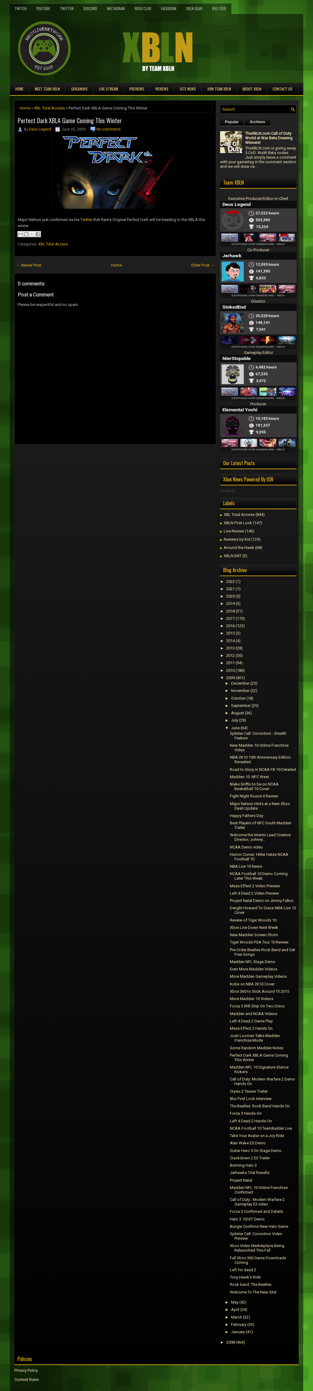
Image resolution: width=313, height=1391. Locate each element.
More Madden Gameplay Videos (258, 976)
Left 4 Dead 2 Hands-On (251, 1121)
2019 (230, 603)
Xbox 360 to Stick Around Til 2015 (259, 991)
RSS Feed (219, 8)
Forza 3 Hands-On (246, 1113)
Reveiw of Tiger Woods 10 (253, 920)
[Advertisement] (85, 458)
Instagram (116, 8)
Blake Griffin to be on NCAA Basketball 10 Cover (254, 786)
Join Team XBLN (219, 88)
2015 (230, 633)
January (238, 1332)
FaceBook (168, 8)
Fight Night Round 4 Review (254, 796)
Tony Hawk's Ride (245, 1277)
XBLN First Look (238, 523)
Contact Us (283, 88)
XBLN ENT (232, 556)
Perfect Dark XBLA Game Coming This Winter (70, 120)
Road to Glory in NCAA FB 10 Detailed (263, 769)
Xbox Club (142, 8)
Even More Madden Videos (253, 969)
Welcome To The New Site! (253, 1292)
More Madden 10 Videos (251, 998)
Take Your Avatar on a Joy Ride (257, 1135)
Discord (90, 8)
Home (19, 88)
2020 (230, 596)
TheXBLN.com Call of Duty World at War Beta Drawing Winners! (269, 138)
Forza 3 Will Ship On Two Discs (257, 1006)
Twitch (20, 8)
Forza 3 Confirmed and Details (256, 1211)
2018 (230, 611)
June (235, 728)
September (241, 705)
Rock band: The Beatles (250, 1284)
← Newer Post (28, 265)
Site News (188, 88)
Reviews (162, 88)
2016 (230, 626)
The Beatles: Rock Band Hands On (260, 1106)
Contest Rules (26, 1379)
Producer (258, 404)
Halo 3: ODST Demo (247, 1219)
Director (258, 301)
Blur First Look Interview (251, 1098)
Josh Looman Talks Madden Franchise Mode (255, 1038)
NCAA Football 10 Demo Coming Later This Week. (259, 876)
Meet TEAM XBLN (47, 88)
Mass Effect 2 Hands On (251, 1028)
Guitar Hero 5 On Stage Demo (256, 1150)
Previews (136, 88)
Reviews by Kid (237, 539)
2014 (230, 640)
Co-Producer (258, 250)
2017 (230, 618)
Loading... (229, 490)
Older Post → (202, 265)
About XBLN (251, 88)
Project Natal (241, 1180)
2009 (230, 677)
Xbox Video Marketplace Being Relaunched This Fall (257, 1248)
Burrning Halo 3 (243, 1165)
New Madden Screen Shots (254, 935)
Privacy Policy (26, 1370)
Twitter (67, 8)
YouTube (43, 8)
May (234, 1302)
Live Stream (108, 88)
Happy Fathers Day (246, 815)
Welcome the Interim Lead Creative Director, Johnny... (260, 837)
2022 (230, 581)
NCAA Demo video (246, 847)
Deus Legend (40, 129)
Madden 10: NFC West (249, 777)
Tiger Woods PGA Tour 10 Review (259, 942)
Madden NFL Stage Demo (252, 961)
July (234, 720)
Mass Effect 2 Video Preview (255, 886)
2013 (230, 648)
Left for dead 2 (243, 1270)
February (238, 1324)
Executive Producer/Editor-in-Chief (258, 198)
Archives (257, 122)
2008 (230, 1342)
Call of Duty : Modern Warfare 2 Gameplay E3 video (257, 1201)
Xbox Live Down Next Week (254, 927)
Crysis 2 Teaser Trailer (249, 1091)
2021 (230, 589)
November (240, 690)
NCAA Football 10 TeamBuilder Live (261, 1128)
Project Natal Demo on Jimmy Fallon (261, 900)
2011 (230, 663)
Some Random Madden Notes (256, 1048)
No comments (109, 129)
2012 (230, 655)
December (240, 683)
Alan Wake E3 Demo (248, 1143)
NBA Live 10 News (246, 866)
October (238, 698)
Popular (232, 122)
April (235, 1309)
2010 (230, 670)
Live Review (234, 531)
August (237, 713)
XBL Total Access (49, 108)
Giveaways (79, 88)
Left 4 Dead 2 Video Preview (254, 893)
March (236, 1317)
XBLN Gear (194, 8)
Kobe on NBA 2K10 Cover (252, 984)
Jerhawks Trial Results (249, 1172)
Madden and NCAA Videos (253, 1013)
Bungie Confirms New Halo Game (259, 1226)
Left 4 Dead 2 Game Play (251, 1021)
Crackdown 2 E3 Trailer (250, 1158)
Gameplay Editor (258, 352)
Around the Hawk (239, 547)
